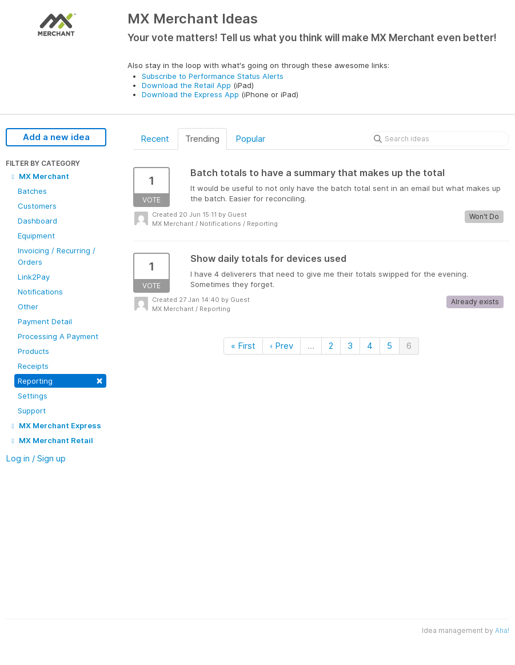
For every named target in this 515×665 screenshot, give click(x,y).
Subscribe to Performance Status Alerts (213, 76)
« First (243, 345)
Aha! (502, 630)
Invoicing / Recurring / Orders (56, 256)
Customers (37, 205)
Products (33, 351)
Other (28, 306)
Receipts (33, 366)
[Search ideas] (439, 139)
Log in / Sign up (36, 458)
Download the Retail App (186, 85)
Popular (250, 138)
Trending (202, 138)
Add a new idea (56, 137)
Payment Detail (45, 321)
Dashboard (37, 220)
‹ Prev (281, 345)
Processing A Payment (58, 336)
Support (32, 410)
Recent (155, 138)
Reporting (60, 380)
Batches (32, 191)
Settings (32, 395)
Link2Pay (34, 276)
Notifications (40, 291)
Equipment (36, 235)
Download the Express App (190, 94)
